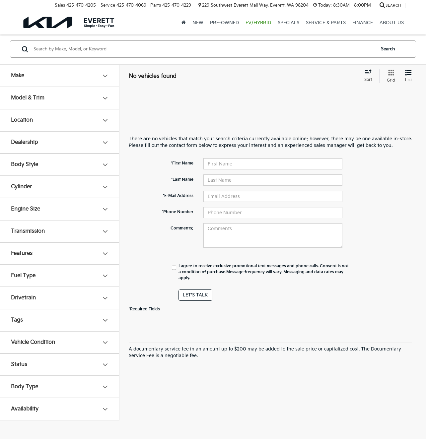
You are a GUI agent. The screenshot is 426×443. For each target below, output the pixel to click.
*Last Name (182, 179)
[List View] (408, 76)
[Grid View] (389, 76)
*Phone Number (177, 212)
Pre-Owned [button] (224, 23)
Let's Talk (195, 295)
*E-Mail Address (178, 195)
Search (388, 49)
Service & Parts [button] (326, 23)
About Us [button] (392, 23)
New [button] (197, 23)
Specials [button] (288, 23)
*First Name (182, 163)
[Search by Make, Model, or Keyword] (203, 49)
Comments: (182, 228)
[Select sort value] (370, 76)
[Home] (183, 22)
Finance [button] (362, 23)
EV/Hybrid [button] (258, 23)
